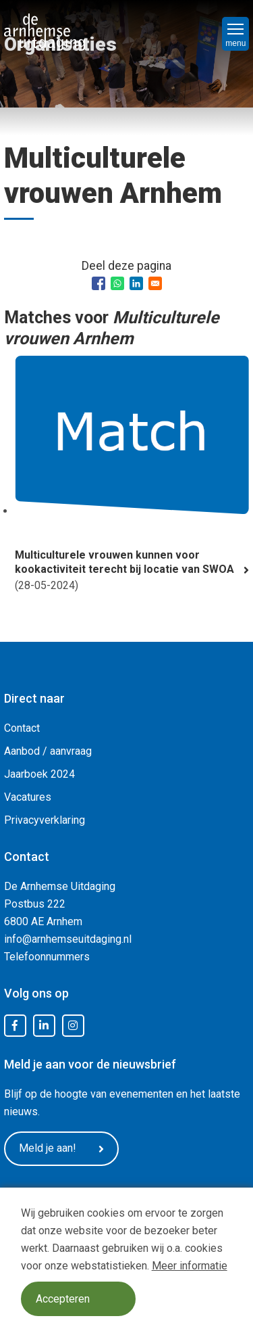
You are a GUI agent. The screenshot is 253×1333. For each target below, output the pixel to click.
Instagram (73, 1026)
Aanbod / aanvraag (48, 751)
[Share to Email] (155, 283)
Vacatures (27, 797)
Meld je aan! (61, 1148)
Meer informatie (189, 1265)
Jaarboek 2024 (39, 774)
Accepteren (63, 1298)
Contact (22, 728)
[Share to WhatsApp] (117, 283)
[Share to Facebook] (98, 283)
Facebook (15, 1026)
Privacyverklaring (44, 820)
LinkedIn (44, 1026)
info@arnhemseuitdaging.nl (68, 939)
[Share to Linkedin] (136, 283)
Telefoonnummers (47, 956)
